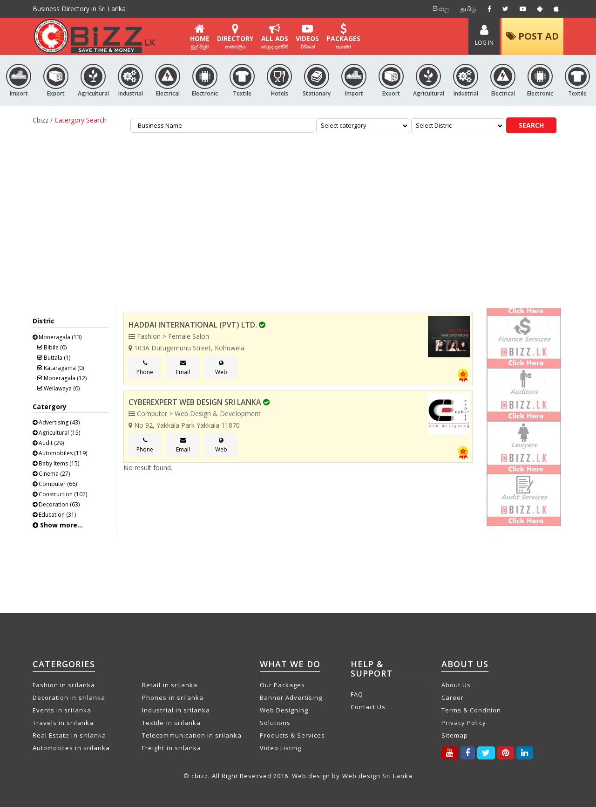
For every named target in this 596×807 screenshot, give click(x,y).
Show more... (58, 524)
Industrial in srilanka (176, 710)
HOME (200, 36)
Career (452, 697)
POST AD (532, 36)
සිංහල (441, 8)
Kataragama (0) (60, 368)
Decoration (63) (56, 504)
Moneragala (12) (62, 378)
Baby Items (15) (56, 463)
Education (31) (54, 515)
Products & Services (292, 735)
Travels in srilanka (63, 722)
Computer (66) (55, 484)
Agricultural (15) (56, 433)
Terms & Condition (471, 710)
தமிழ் (468, 8)
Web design (311, 776)
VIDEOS (307, 36)
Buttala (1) (53, 358)
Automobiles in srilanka (71, 748)
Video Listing (281, 748)
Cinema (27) (51, 474)
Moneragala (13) (57, 337)
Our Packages (282, 685)
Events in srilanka (62, 710)
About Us (456, 685)
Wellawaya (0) (58, 388)
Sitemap (454, 735)
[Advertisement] (298, 215)
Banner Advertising (291, 697)
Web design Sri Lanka (377, 776)
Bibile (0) (52, 347)
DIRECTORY (235, 36)
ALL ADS (274, 36)
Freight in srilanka (171, 748)
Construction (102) (60, 494)
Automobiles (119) (60, 453)
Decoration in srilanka (69, 697)
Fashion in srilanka (64, 685)
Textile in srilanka (171, 722)
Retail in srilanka (169, 685)
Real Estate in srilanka (69, 735)
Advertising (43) (56, 422)
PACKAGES (343, 36)
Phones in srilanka (172, 697)
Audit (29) (48, 443)
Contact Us (368, 707)
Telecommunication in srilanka (192, 735)
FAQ (357, 694)
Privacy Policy (464, 722)
